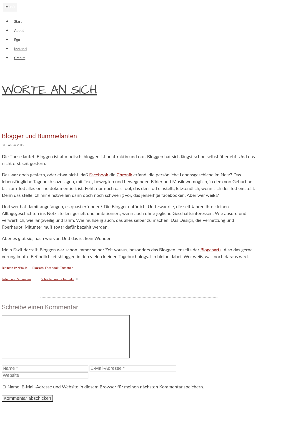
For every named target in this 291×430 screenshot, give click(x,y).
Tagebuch (66, 268)
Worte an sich (49, 90)
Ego (17, 39)
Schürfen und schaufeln (57, 279)
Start (18, 21)
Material (20, 48)
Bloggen (38, 268)
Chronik (124, 174)
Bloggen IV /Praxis (15, 268)
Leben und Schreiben (16, 279)
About (19, 30)
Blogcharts (210, 249)
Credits (19, 57)
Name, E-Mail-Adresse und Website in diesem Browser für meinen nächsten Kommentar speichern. (106, 394)
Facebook (98, 174)
